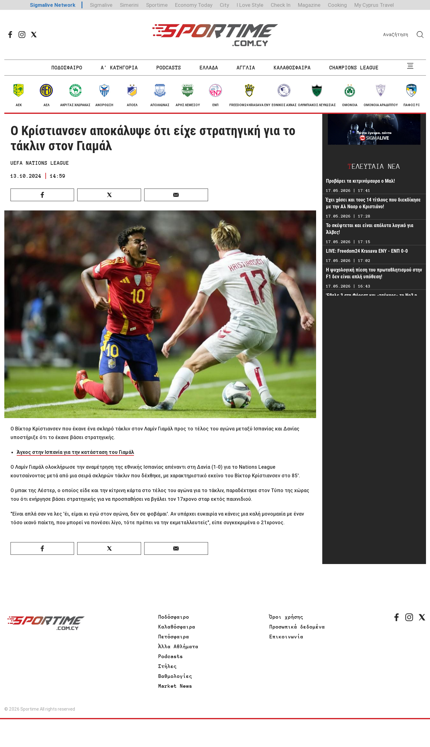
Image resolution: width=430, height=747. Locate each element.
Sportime (157, 5)
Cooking (337, 5)
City (224, 5)
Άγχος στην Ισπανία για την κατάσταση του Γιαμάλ (75, 452)
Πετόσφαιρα (173, 636)
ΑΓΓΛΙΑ (246, 67)
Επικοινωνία (286, 636)
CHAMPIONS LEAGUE (354, 67)
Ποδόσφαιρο (173, 617)
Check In (280, 5)
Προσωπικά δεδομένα (297, 627)
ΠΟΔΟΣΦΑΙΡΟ (67, 67)
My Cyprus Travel (374, 5)
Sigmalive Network (52, 5)
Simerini (129, 5)
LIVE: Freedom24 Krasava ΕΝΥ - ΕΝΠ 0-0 (367, 251)
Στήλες (167, 666)
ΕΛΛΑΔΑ (209, 67)
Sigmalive (101, 5)
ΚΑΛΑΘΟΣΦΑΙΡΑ (292, 67)
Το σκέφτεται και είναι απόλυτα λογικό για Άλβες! (369, 228)
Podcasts (170, 656)
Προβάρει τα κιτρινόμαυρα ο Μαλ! (360, 181)
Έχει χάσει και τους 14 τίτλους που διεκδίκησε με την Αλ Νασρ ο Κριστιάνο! (373, 203)
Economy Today (193, 5)
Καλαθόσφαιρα (176, 627)
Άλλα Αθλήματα (178, 646)
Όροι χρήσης (286, 617)
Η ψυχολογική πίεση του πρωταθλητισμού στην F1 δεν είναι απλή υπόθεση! (374, 273)
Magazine (309, 5)
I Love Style (249, 5)
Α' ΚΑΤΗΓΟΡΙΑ (119, 67)
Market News (175, 686)
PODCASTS (169, 67)
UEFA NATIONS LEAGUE (39, 163)
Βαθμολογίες (175, 676)
